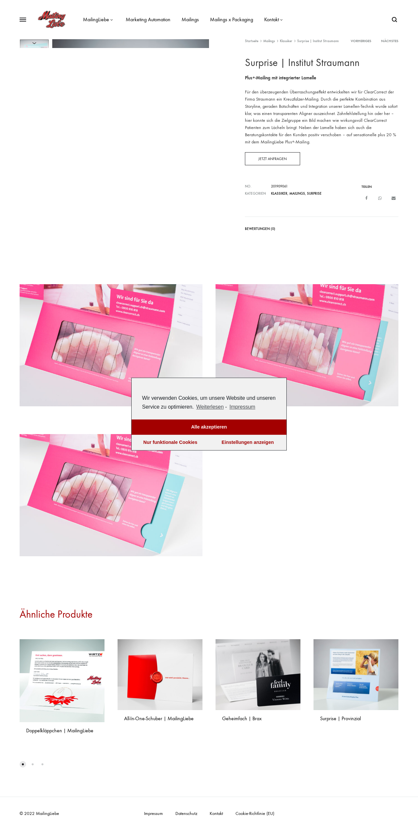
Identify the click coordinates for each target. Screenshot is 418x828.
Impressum (153, 813)
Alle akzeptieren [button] (209, 427)
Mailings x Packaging (231, 19)
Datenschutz (186, 813)
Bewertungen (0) (260, 228)
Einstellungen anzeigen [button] (248, 442)
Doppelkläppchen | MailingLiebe (59, 730)
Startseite (251, 41)
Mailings (190, 19)
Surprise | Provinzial (340, 718)
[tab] (260, 230)
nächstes (389, 41)
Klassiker (286, 41)
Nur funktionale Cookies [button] (170, 442)
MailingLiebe (99, 19)
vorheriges (361, 41)
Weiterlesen (210, 407)
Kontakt (274, 19)
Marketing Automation (148, 19)
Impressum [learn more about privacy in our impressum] (242, 407)
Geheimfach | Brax (242, 718)
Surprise (314, 193)
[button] (23, 764)
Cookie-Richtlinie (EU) (254, 813)
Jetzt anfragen (272, 158)
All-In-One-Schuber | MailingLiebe (159, 718)
